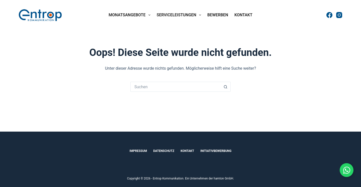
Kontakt (243, 15)
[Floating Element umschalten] (346, 170)
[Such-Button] (226, 87)
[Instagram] (339, 15)
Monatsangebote (130, 15)
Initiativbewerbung (215, 151)
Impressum (138, 151)
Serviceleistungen (180, 15)
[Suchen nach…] (175, 87)
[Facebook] (329, 15)
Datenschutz (163, 151)
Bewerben (217, 15)
